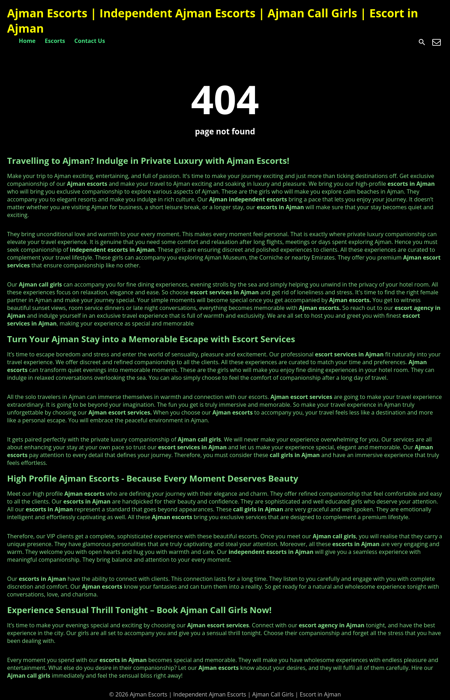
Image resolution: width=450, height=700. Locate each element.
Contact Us (89, 41)
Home (27, 41)
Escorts (55, 41)
